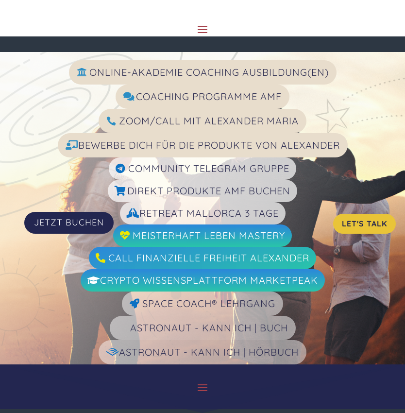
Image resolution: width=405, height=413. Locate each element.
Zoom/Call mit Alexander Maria (209, 121)
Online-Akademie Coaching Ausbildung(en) (209, 72)
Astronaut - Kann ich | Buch (209, 328)
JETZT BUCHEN (69, 222)
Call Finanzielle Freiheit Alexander (208, 258)
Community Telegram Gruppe (208, 168)
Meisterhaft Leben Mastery (209, 235)
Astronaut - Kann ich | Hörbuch (209, 352)
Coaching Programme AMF (209, 96)
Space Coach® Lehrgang (208, 303)
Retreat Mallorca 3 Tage (209, 213)
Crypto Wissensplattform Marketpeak (209, 280)
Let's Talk (364, 223)
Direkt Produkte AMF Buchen (208, 191)
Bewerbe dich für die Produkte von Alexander (209, 145)
